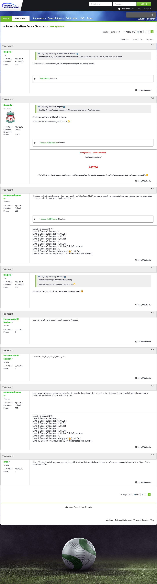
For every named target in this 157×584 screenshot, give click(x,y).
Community (38, 18)
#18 (152, 455)
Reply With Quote (143, 90)
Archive (109, 520)
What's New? (21, 18)
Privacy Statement (123, 520)
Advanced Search (146, 19)
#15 (152, 313)
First (139, 32)
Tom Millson (44, 79)
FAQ (82, 18)
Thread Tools (137, 40)
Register (147, 9)
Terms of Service (140, 520)
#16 (152, 349)
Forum (6, 18)
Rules (89, 18)
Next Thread (86, 507)
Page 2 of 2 (130, 32)
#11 (152, 45)
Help (139, 9)
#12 (152, 98)
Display (149, 40)
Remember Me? (128, 9)
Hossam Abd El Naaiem (49, 143)
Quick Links (71, 18)
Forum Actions (55, 18)
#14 (152, 268)
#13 (152, 189)
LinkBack (124, 40)
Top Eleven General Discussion (31, 26)
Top (152, 520)
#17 (152, 386)
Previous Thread (73, 507)
